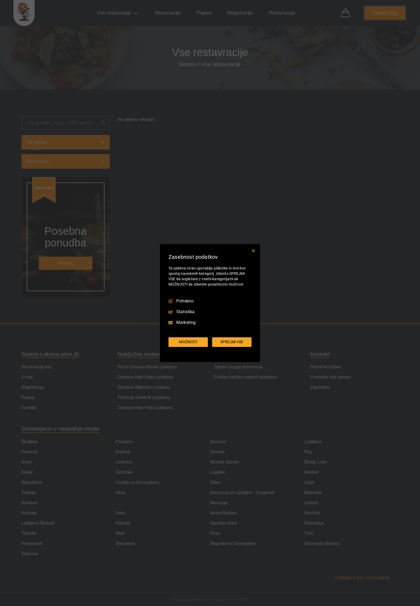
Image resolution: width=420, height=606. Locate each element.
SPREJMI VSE (231, 342)
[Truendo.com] (210, 354)
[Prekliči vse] (253, 250)
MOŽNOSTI (188, 342)
